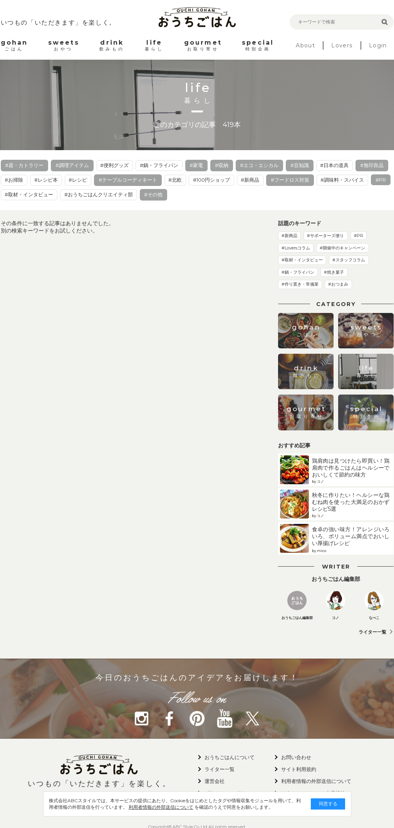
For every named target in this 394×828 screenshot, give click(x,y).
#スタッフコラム (348, 260)
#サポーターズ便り (325, 235)
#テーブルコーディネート (128, 180)
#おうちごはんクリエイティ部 (98, 194)
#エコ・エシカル (259, 165)
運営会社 (215, 781)
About (305, 45)
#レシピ (78, 180)
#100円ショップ (211, 180)
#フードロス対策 (290, 180)
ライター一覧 (372, 632)
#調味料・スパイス (342, 180)
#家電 (196, 165)
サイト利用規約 (298, 769)
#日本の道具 (334, 165)
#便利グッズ (114, 165)
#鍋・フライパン (159, 165)
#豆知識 (299, 165)
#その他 (153, 194)
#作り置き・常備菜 (300, 284)
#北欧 (175, 180)
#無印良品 (372, 165)
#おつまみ (338, 284)
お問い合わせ (296, 757)
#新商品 (250, 180)
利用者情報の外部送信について (161, 807)
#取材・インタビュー (29, 194)
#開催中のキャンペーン (342, 248)
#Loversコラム (296, 248)
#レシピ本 (46, 180)
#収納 (221, 165)
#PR (381, 180)
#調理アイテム (72, 165)
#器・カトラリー (24, 165)
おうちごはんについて (230, 757)
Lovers (341, 45)
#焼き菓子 (334, 272)
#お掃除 (14, 180)
